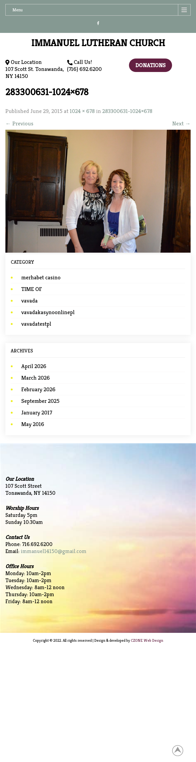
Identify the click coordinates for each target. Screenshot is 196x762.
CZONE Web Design (147, 640)
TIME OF (31, 289)
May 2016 (32, 424)
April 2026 (33, 366)
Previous (19, 123)
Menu (17, 10)
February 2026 (38, 389)
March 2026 (35, 377)
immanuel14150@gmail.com (53, 551)
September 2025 (40, 400)
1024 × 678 (82, 111)
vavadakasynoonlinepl (48, 312)
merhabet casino (41, 277)
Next (181, 123)
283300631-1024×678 (127, 111)
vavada (29, 300)
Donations (150, 65)
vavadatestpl (36, 323)
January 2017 (36, 412)
